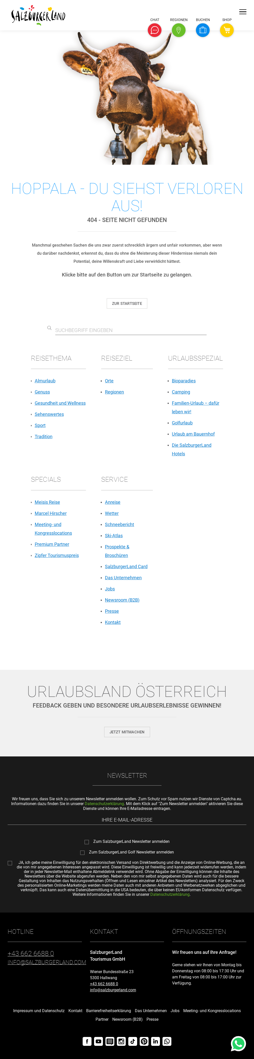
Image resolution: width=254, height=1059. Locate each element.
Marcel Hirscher (51, 513)
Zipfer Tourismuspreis (57, 555)
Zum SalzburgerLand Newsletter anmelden (131, 841)
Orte (109, 380)
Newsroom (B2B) (122, 600)
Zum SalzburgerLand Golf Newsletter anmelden (131, 852)
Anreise (112, 502)
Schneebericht (119, 524)
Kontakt (113, 622)
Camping (181, 392)
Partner (102, 1019)
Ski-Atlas (114, 535)
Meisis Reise (47, 502)
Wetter (112, 513)
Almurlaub (45, 380)
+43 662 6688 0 (104, 983)
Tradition (43, 436)
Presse (112, 611)
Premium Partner (52, 544)
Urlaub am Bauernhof (193, 434)
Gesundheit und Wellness (60, 403)
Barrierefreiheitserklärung (108, 1010)
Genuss (42, 392)
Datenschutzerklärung (104, 803)
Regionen (114, 392)
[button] (154, 30)
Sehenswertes (49, 414)
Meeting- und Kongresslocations (212, 1010)
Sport (40, 425)
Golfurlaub (182, 422)
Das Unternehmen (123, 577)
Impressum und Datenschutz (39, 1010)
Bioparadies (184, 380)
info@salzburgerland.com (113, 990)
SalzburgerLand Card (126, 566)
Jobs (110, 588)
